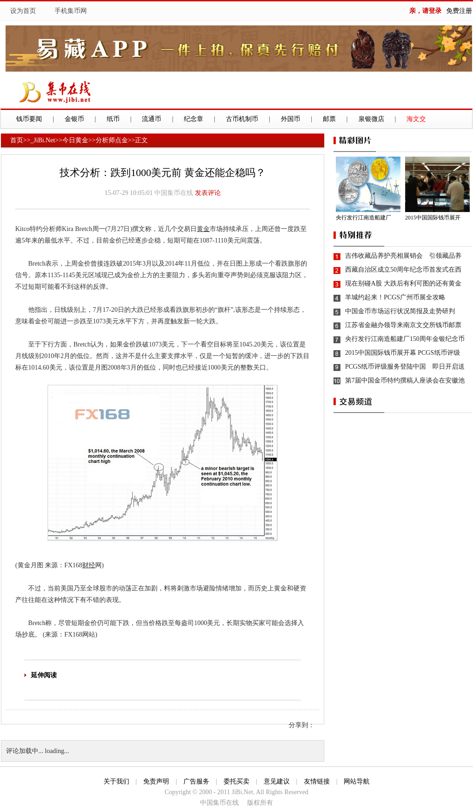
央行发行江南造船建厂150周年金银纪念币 (405, 338)
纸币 (113, 118)
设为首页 (23, 10)
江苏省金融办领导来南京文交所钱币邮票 (403, 325)
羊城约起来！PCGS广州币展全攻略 (395, 297)
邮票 (329, 118)
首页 (16, 140)
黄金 (203, 228)
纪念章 (193, 118)
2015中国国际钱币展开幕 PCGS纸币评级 (402, 352)
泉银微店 (371, 118)
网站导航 (357, 781)
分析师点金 (112, 140)
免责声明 (156, 781)
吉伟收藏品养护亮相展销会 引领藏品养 (403, 255)
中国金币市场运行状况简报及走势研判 (400, 311)
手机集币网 (71, 10)
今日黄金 (75, 140)
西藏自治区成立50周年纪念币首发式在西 (403, 269)
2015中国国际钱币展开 (433, 217)
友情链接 (317, 781)
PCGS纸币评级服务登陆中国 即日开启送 (405, 366)
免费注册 (459, 10)
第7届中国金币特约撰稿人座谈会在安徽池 (405, 380)
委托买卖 (236, 781)
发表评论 (208, 192)
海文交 (416, 118)
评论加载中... (24, 750)
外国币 (290, 118)
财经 (88, 565)
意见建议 (277, 781)
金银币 (74, 118)
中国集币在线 (173, 192)
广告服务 (196, 781)
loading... (57, 750)
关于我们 (116, 781)
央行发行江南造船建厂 (363, 217)
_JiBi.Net (42, 140)
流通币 (151, 118)
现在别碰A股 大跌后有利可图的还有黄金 (403, 283)
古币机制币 (242, 118)
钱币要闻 (29, 118)
